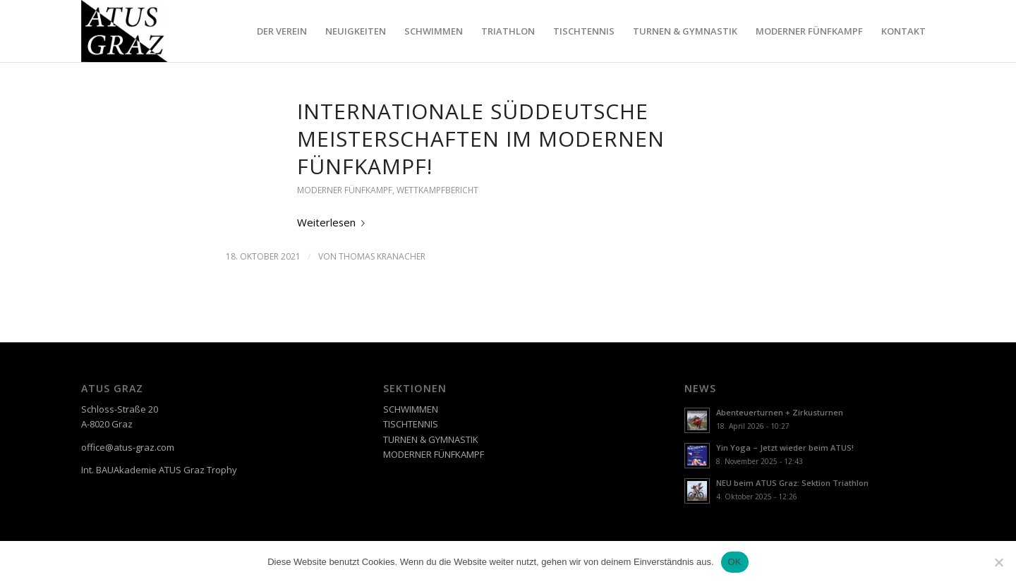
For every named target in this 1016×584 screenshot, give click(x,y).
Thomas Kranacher (382, 256)
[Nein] (998, 562)
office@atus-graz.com (127, 447)
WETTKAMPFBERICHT (437, 190)
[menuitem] (282, 31)
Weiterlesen (333, 222)
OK (735, 561)
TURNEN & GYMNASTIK (430, 439)
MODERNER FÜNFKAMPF (344, 190)
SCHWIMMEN (410, 409)
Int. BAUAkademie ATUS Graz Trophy (159, 469)
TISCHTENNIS (410, 424)
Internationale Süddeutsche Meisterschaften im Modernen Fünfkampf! (481, 139)
